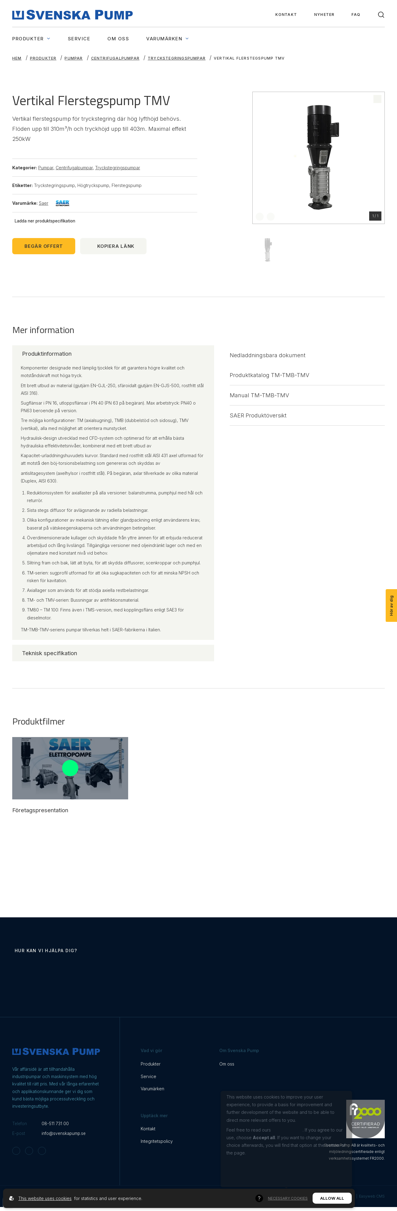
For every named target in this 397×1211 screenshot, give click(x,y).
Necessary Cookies (288, 1198)
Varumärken (167, 38)
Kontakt (286, 14)
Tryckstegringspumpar (177, 58)
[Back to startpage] (72, 15)
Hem (17, 58)
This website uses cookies (45, 1198)
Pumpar (74, 58)
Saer (54, 203)
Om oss (118, 39)
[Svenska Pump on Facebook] (29, 1151)
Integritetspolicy (157, 1141)
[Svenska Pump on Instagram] (16, 1151)
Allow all (332, 1198)
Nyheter (324, 14)
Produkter (31, 38)
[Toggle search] (381, 14)
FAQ (355, 14)
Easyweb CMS (372, 1196)
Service (79, 39)
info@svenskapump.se (64, 1134)
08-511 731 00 (55, 1124)
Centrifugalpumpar (115, 58)
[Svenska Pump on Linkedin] (42, 1151)
